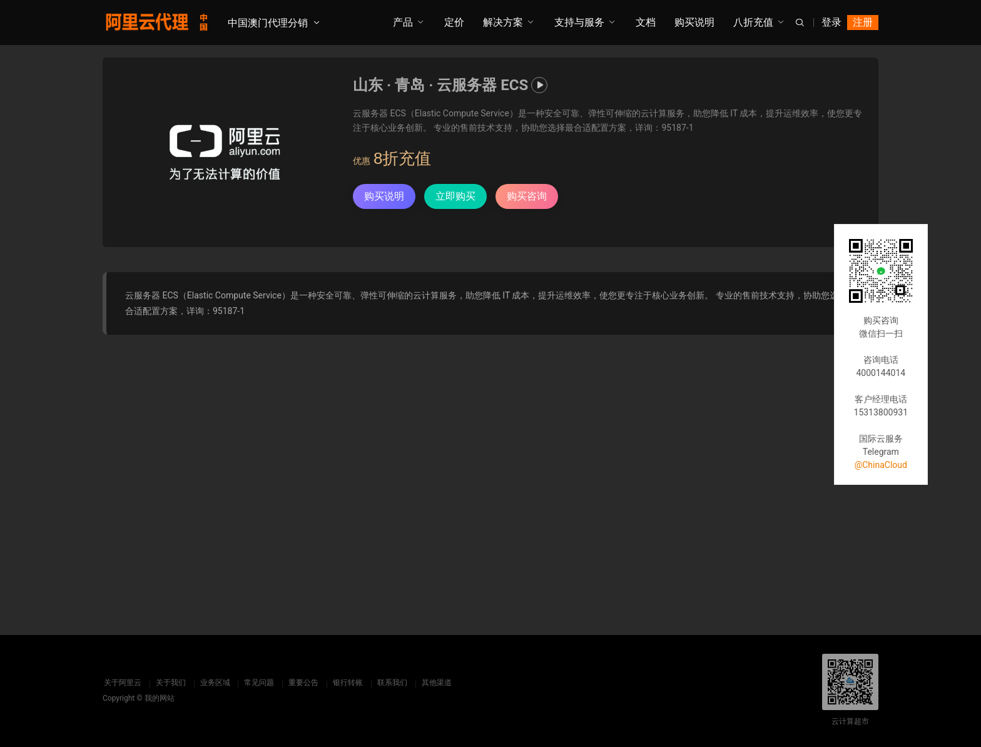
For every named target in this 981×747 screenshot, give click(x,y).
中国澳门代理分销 (268, 23)
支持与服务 (579, 22)
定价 (454, 22)
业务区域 (214, 682)
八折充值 (753, 22)
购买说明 (694, 22)
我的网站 (160, 698)
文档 (646, 22)
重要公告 (303, 682)
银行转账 (347, 682)
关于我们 (170, 682)
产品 (403, 22)
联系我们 (392, 682)
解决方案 (503, 22)
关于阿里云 (121, 682)
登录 (831, 22)
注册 (863, 22)
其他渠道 (436, 682)
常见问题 (258, 682)
